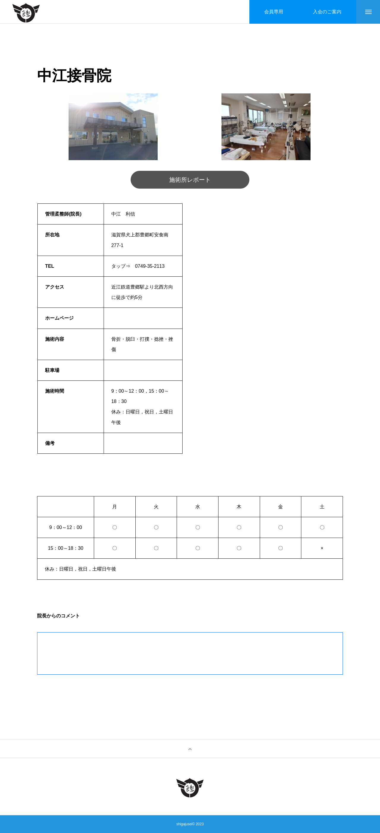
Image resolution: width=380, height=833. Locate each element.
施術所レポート (190, 179)
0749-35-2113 (150, 266)
